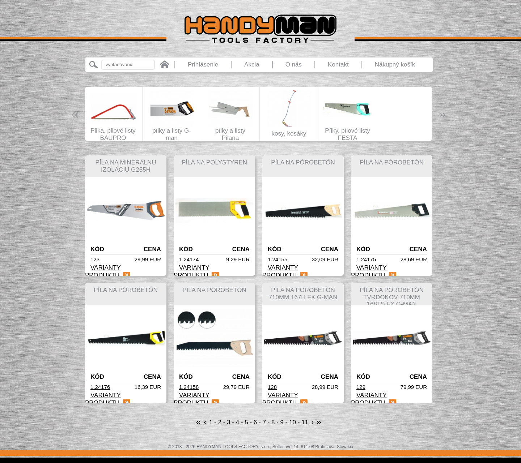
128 (272, 387)
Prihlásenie (203, 64)
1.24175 (366, 259)
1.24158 (189, 387)
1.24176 (100, 387)
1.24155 (277, 259)
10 (292, 422)
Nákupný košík (395, 64)
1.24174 (189, 259)
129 (360, 387)
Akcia (251, 64)
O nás (293, 64)
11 (304, 422)
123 (94, 259)
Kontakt (338, 64)
